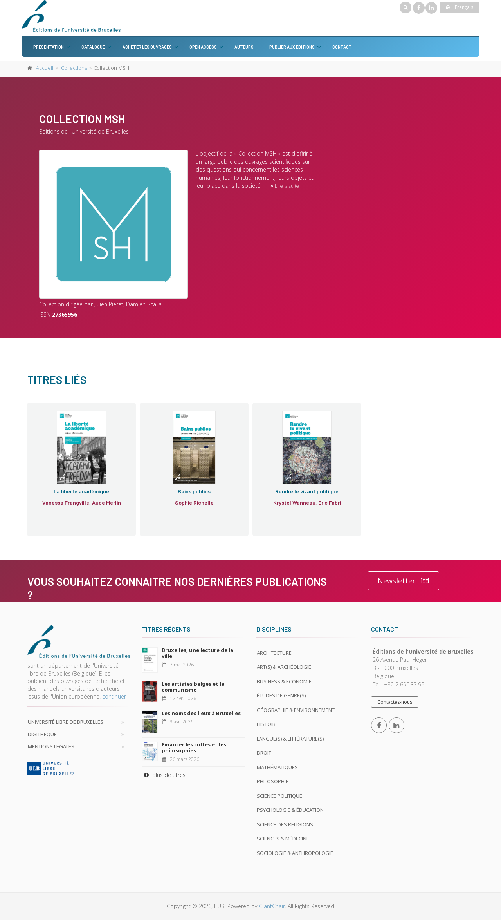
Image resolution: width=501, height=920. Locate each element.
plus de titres (164, 775)
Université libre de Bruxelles (65, 721)
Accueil (44, 67)
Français (459, 7)
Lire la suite (284, 186)
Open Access (203, 46)
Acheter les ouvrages (147, 46)
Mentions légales (51, 746)
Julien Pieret (108, 304)
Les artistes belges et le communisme (193, 687)
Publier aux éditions (292, 46)
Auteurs (244, 46)
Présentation (48, 46)
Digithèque (42, 734)
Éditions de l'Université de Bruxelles (84, 131)
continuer (114, 696)
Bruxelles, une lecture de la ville (197, 653)
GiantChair (272, 906)
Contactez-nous (394, 702)
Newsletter (403, 581)
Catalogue (93, 46)
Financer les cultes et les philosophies (194, 747)
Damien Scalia (144, 304)
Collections (74, 67)
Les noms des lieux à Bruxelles (201, 713)
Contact (342, 46)
